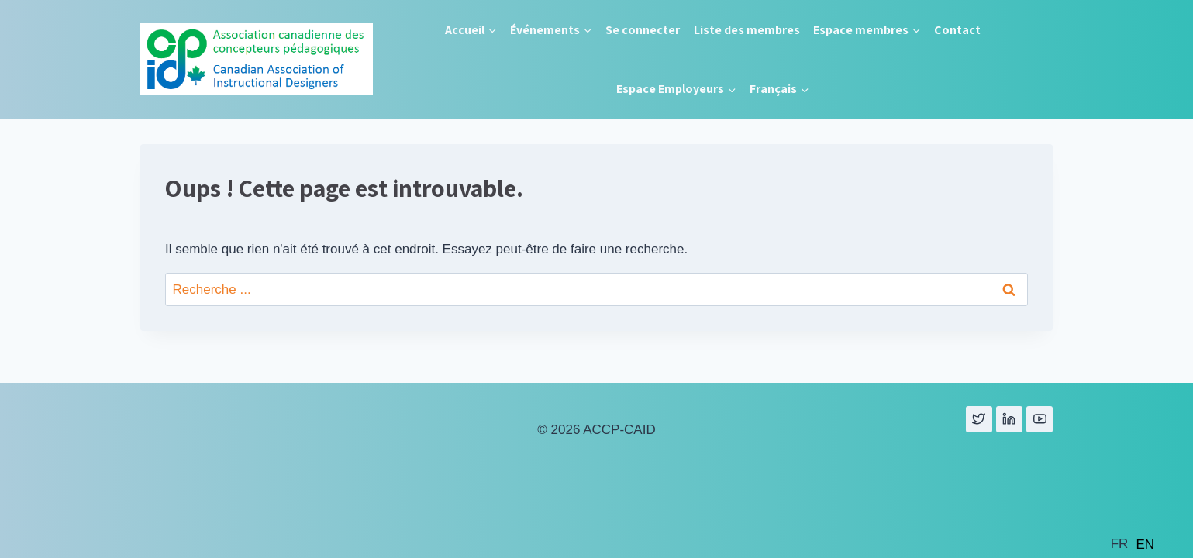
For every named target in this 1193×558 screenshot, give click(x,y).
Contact (957, 30)
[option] (1145, 544)
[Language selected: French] (1136, 543)
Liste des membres (747, 30)
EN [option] (1145, 544)
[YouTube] (1039, 419)
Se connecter (642, 30)
